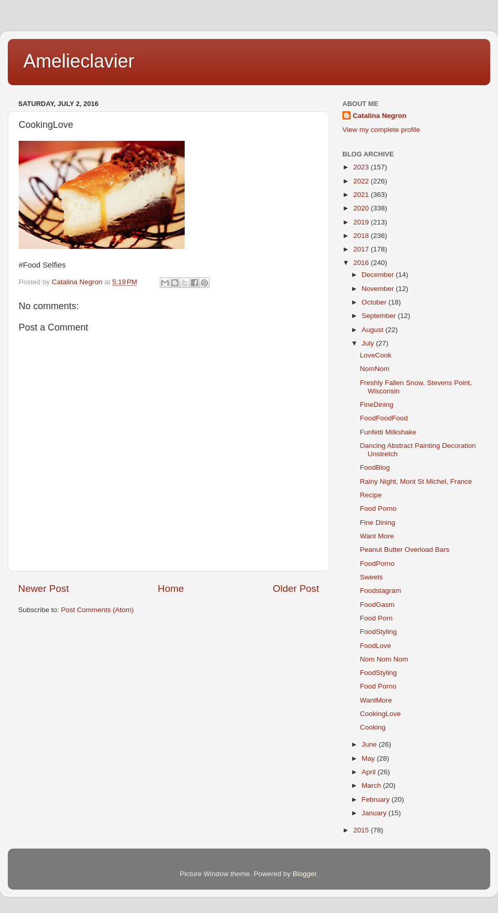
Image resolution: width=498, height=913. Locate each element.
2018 (362, 236)
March (372, 785)
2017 (362, 249)
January (375, 813)
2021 (362, 195)
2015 (362, 830)
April (370, 772)
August (373, 330)
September (380, 316)
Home (171, 588)
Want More (377, 536)
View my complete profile (381, 130)
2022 (362, 181)
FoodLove (375, 646)
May (369, 758)
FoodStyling (378, 632)
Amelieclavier (78, 61)
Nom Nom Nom (384, 659)
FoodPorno (377, 563)
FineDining (377, 404)
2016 (362, 263)
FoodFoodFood (384, 418)
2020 (362, 208)
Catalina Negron (380, 116)
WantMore (376, 700)
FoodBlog (375, 467)
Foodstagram (381, 590)
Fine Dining (377, 522)
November (379, 289)
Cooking (373, 727)
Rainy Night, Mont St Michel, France (416, 481)
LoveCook (376, 355)
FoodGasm (377, 604)
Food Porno (378, 508)
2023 (362, 167)
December (379, 275)
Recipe (371, 495)
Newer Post (43, 588)
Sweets (371, 577)
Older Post (296, 588)
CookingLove (380, 714)
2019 (362, 222)
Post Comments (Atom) (97, 610)
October (375, 302)
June (370, 744)
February (377, 799)
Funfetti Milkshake (388, 432)
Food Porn (376, 618)
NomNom (375, 369)
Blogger (304, 874)
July (369, 343)
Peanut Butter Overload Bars (405, 549)
